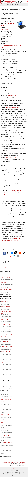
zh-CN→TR (19, 157)
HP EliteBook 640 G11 (5, 324)
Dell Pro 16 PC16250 (5, 414)
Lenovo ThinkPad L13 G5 (6, 429)
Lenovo (5, 463)
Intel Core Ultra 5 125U (6, 29)
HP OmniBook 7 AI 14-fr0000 (7, 385)
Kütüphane (22, 462)
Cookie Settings (14, 468)
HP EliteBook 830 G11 (5, 448)
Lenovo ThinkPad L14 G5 (6, 346)
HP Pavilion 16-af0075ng (6, 435)
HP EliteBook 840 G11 (5, 341)
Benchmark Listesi (6, 195)
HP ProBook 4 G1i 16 (5, 393)
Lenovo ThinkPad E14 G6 (6, 329)
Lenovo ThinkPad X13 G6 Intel (7, 407)
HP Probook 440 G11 (5, 286)
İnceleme (17, 4)
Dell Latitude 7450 (5, 372)
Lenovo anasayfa (11, 95)
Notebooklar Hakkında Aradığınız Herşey (10, 462)
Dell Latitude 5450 (5, 362)
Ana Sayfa (10, 4)
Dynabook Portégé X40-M (6, 306)
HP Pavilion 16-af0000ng (6, 442)
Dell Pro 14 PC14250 (5, 301)
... (26, 4)
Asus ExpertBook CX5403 (6, 367)
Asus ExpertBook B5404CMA (7, 357)
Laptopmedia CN (9, 157)
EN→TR (16, 107)
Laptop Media (9, 107)
